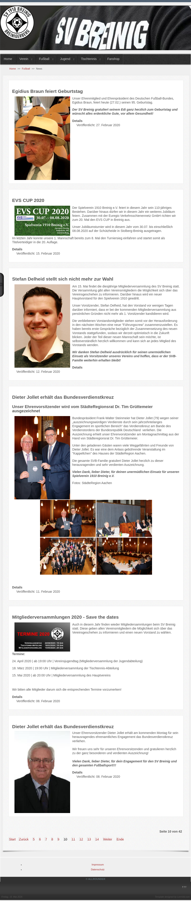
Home (8, 59)
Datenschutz (97, 869)
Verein (23, 59)
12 (81, 839)
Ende (120, 839)
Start (12, 839)
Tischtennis (89, 59)
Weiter (107, 839)
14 (97, 839)
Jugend (65, 59)
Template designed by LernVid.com (172, 897)
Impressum (98, 864)
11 (73, 839)
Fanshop (113, 59)
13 (89, 839)
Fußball (44, 59)
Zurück (23, 839)
